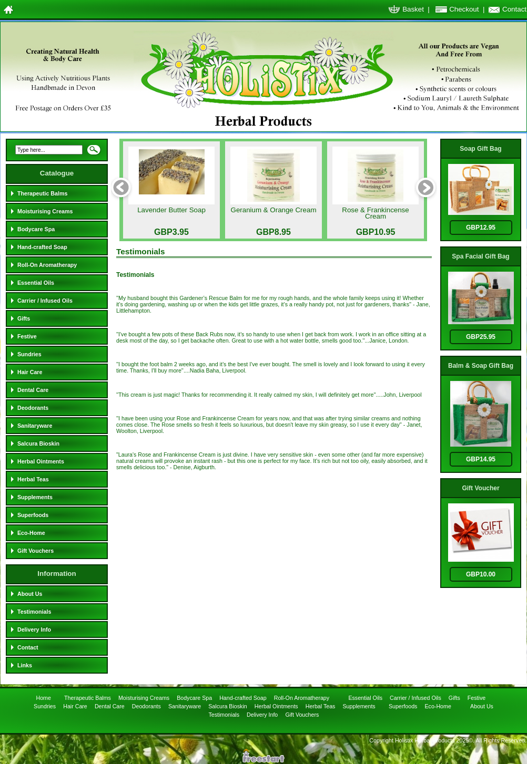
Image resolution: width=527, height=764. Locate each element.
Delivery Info (34, 629)
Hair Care (29, 372)
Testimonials (34, 611)
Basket (413, 9)
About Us (29, 594)
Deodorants (32, 408)
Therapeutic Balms (42, 193)
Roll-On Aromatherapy (47, 265)
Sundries (29, 354)
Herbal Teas (33, 479)
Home (44, 698)
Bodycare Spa (36, 229)
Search (94, 153)
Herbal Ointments (40, 461)
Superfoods (32, 515)
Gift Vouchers (35, 551)
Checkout (464, 9)
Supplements (35, 497)
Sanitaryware (34, 425)
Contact (514, 9)
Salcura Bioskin (38, 443)
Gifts (23, 318)
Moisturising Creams (45, 211)
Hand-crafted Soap (42, 247)
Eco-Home (31, 533)
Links (24, 665)
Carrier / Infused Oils (45, 300)
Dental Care (32, 390)
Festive (27, 336)
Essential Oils (35, 283)
